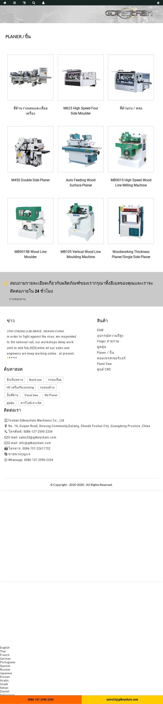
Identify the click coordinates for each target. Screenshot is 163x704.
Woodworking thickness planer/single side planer (131, 254)
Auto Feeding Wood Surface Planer (81, 182)
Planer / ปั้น (105, 353)
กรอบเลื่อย (54, 379)
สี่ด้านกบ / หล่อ (131, 108)
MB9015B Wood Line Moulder (30, 254)
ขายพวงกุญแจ (19, 454)
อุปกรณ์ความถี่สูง (110, 336)
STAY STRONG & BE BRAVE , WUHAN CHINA (35, 331)
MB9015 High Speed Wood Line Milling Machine (131, 182)
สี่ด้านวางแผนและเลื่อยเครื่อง (30, 110)
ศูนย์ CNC (104, 369)
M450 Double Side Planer (30, 180)
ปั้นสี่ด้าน (12, 395)
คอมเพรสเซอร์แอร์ (111, 358)
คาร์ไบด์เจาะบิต (31, 403)
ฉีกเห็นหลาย (15, 379)
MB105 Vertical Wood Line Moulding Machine (81, 254)
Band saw (35, 379)
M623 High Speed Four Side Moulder (80, 110)
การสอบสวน (17, 299)
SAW (100, 330)
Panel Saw (104, 364)
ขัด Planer (51, 395)
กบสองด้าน (47, 387)
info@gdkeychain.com (35, 443)
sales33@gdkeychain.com (37, 437)
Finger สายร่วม (108, 341)
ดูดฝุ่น (101, 347)
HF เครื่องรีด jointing (20, 387)
